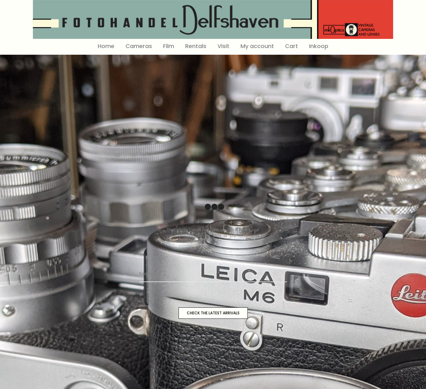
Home (106, 46)
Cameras (138, 46)
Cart (291, 46)
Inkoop (318, 46)
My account (257, 46)
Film (168, 46)
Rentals (195, 46)
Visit (223, 46)
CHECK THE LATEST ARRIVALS (213, 313)
